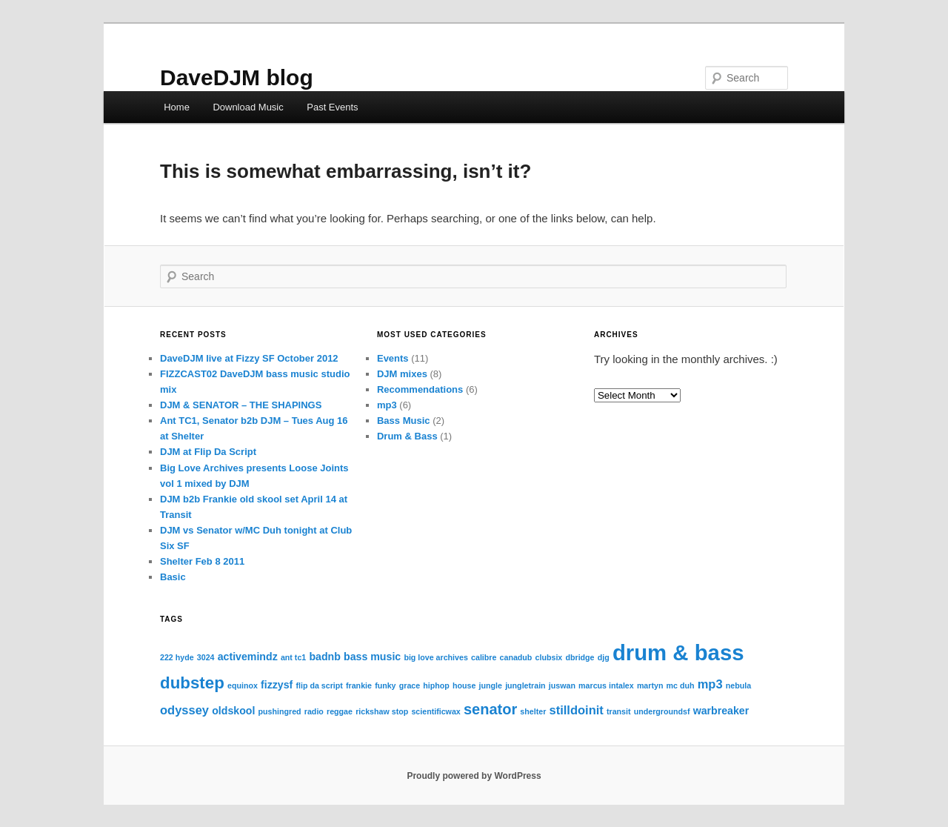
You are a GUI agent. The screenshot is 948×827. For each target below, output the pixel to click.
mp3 (387, 405)
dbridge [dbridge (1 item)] (579, 657)
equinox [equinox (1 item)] (242, 685)
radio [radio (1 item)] (314, 711)
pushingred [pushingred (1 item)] (279, 711)
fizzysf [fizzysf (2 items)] (277, 685)
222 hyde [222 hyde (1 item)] (177, 657)
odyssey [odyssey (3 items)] (184, 710)
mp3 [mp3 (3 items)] (710, 684)
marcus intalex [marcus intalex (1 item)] (606, 685)
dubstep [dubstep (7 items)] (192, 683)
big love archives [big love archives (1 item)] (435, 657)
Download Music (248, 107)
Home (177, 107)
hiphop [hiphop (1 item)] (436, 685)
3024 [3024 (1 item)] (206, 657)
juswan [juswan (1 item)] (562, 685)
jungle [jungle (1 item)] (490, 685)
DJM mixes (402, 373)
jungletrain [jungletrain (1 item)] (525, 685)
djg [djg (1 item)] (604, 657)
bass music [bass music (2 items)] (372, 656)
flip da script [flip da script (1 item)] (319, 685)
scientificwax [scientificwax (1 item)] (435, 711)
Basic (173, 576)
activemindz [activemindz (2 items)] (248, 656)
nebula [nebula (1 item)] (738, 685)
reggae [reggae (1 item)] (340, 711)
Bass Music (403, 420)
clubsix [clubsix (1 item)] (549, 657)
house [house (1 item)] (464, 685)
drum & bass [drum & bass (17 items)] (678, 652)
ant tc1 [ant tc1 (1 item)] (293, 657)
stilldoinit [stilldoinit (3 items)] (576, 710)
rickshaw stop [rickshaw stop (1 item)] (382, 711)
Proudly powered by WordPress (474, 776)
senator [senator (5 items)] (490, 709)
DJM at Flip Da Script (208, 451)
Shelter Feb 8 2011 (202, 561)
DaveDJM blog (236, 77)
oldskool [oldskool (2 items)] (233, 711)
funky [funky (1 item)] (385, 685)
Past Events (332, 107)
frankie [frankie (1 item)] (359, 685)
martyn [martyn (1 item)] (650, 685)
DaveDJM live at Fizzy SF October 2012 (249, 358)
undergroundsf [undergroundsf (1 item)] (662, 711)
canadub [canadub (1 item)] (516, 657)
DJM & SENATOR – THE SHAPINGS (240, 405)
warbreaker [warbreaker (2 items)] (721, 711)
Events (393, 358)
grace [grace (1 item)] (409, 685)
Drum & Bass (407, 436)
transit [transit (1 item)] (619, 711)
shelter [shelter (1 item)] (533, 711)
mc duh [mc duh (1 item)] (681, 685)
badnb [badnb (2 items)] (324, 656)
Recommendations (420, 389)
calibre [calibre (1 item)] (483, 657)
